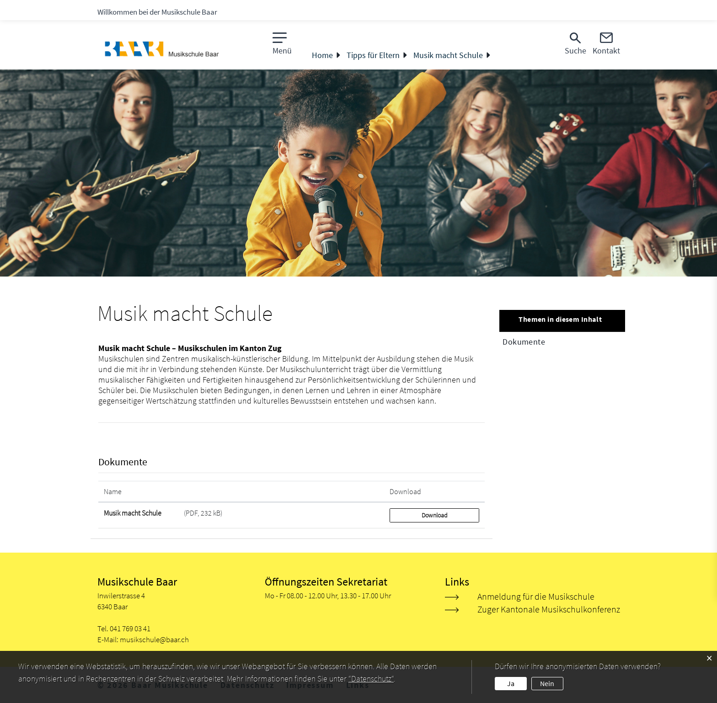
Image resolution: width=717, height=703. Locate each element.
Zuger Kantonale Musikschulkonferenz (548, 609)
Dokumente (524, 341)
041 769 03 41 (130, 628)
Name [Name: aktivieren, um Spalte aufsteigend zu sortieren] (113, 491)
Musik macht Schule (132, 512)
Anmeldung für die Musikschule (535, 596)
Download (435, 515)
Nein (547, 683)
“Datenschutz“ (371, 678)
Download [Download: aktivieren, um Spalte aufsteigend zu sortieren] (405, 491)
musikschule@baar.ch (154, 639)
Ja (510, 683)
